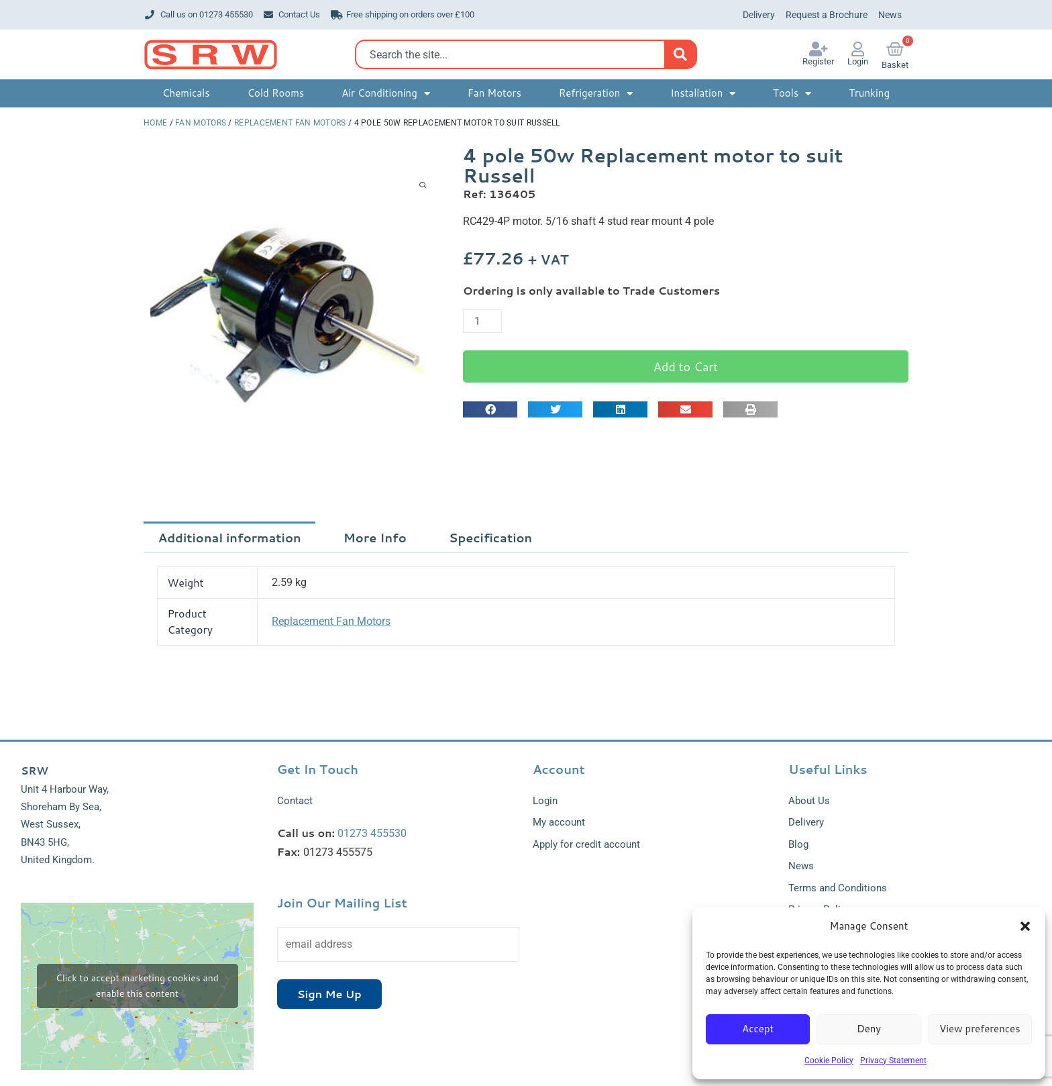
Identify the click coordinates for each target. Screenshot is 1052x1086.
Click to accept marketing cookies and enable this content (137, 985)
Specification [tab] (490, 537)
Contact (295, 801)
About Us (809, 801)
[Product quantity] (482, 321)
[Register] (818, 49)
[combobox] (513, 54)
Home (155, 123)
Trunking (869, 93)
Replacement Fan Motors (290, 123)
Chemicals (186, 93)
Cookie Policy (828, 1060)
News (890, 14)
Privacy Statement (893, 1060)
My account (559, 822)
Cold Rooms (275, 93)
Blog (798, 844)
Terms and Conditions (837, 888)
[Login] (858, 49)
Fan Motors (494, 93)
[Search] (680, 54)
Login (857, 61)
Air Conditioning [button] (385, 93)
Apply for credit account (586, 844)
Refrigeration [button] (596, 93)
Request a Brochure (826, 14)
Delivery (759, 14)
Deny (869, 1029)
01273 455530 (372, 833)
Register (818, 61)
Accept (758, 1029)
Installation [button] (702, 93)
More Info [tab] (375, 537)
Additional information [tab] (229, 537)
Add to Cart (685, 366)
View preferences (979, 1029)
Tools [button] (792, 93)
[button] (1025, 926)
